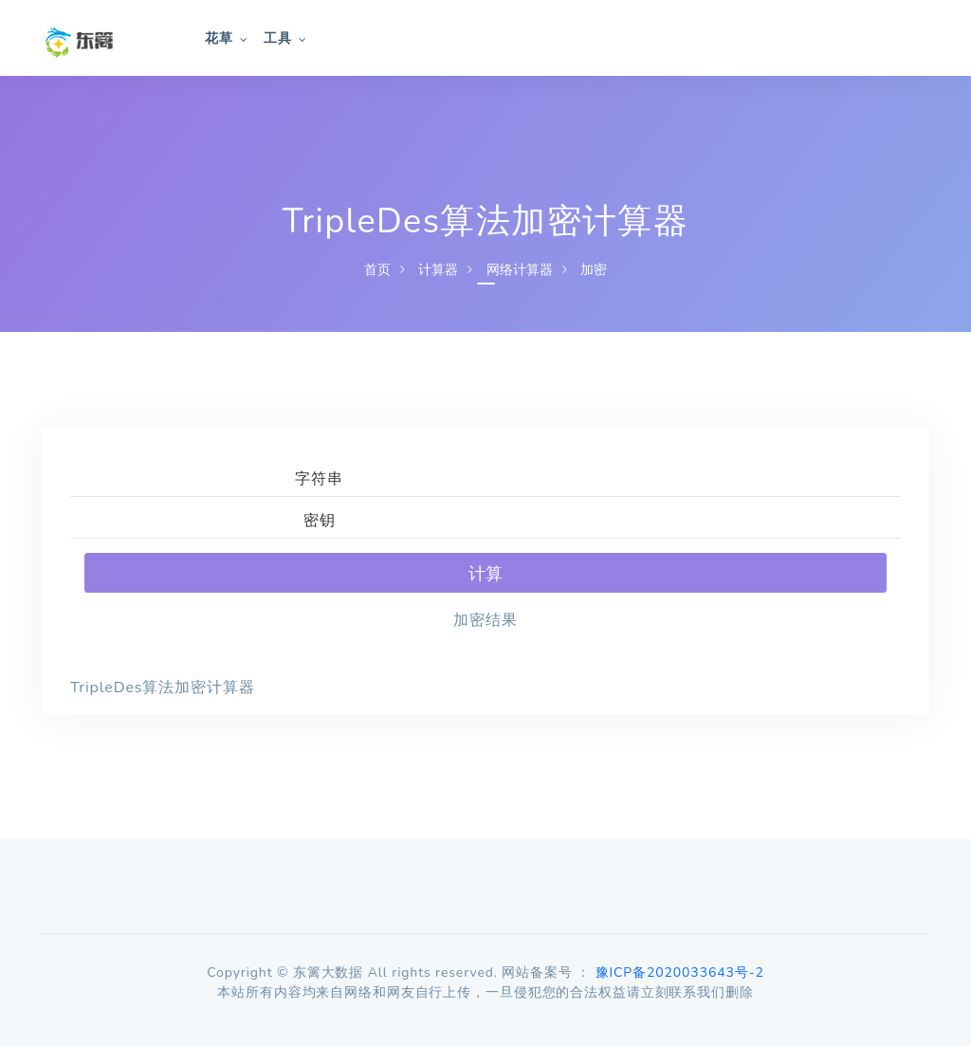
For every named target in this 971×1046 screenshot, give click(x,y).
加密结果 (485, 620)
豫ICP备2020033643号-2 (679, 972)
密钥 (319, 520)
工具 (278, 38)
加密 (593, 270)
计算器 (438, 270)
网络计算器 (519, 270)
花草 (219, 38)
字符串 (319, 478)
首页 (377, 270)
